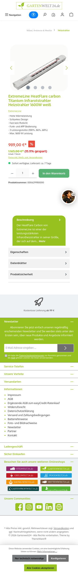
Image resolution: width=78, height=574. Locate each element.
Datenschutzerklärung (21, 411)
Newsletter (14, 427)
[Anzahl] (22, 173)
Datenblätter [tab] (39, 263)
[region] (39, 68)
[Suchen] (44, 14)
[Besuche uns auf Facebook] (19, 507)
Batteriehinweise (18, 419)
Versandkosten (61, 528)
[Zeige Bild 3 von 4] (42, 87)
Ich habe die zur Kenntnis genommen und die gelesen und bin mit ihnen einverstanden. (39, 356)
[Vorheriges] (11, 68)
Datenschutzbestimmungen (31, 355)
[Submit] (65, 348)
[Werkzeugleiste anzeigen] (33, 14)
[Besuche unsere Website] (59, 507)
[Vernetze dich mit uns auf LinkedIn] (49, 507)
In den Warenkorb (54, 173)
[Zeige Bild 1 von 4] (28, 87)
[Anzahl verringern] (12, 173)
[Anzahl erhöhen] (33, 173)
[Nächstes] (66, 68)
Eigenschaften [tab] (39, 252)
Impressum (14, 395)
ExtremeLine (14, 111)
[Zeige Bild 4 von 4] (50, 87)
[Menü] (13, 14)
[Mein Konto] (62, 14)
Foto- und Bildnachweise (22, 423)
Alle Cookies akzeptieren (40, 567)
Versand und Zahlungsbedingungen (29, 415)
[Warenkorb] (71, 14)
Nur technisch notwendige (29, 558)
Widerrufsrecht (17, 407)
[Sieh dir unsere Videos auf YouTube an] (39, 507)
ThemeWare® (39, 538)
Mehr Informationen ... (47, 551)
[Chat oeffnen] (68, 196)
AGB (13, 357)
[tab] (39, 231)
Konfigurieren (58, 558)
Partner (12, 431)
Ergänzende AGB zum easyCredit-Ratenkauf (34, 403)
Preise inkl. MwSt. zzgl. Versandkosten (25, 157)
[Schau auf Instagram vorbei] (29, 507)
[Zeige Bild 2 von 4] (35, 87)
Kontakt (12, 435)
